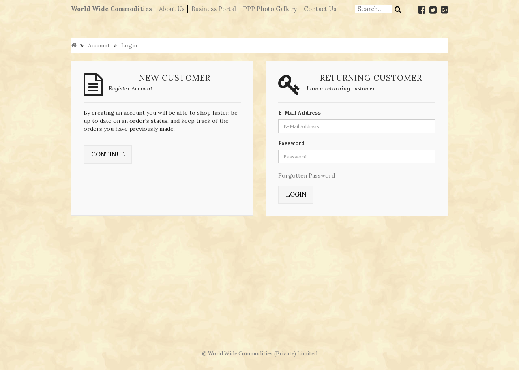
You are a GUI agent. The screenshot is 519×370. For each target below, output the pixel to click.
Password (291, 143)
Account (99, 45)
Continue (108, 154)
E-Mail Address (299, 112)
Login (129, 45)
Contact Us (320, 9)
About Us (171, 9)
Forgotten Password (306, 175)
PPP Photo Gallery (270, 9)
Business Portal (213, 9)
